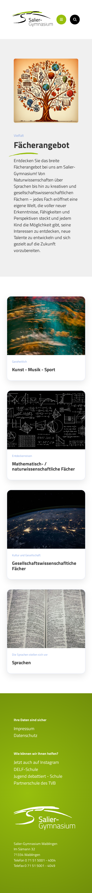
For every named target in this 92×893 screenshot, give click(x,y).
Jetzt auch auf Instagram (36, 762)
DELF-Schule (26, 769)
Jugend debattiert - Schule (38, 776)
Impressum (24, 728)
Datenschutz (25, 735)
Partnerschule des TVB (35, 783)
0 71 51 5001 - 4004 (40, 860)
